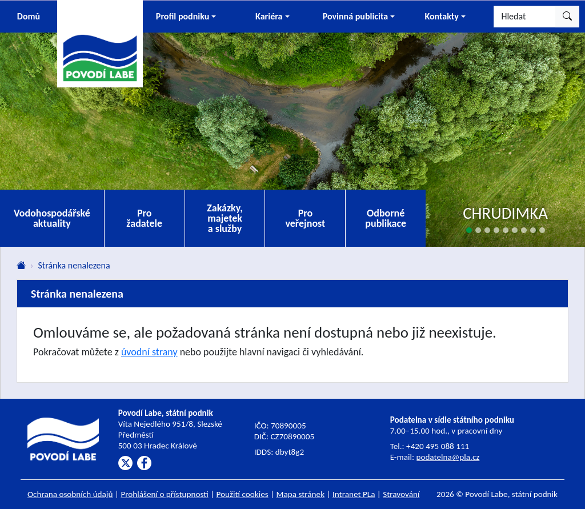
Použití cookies (243, 494)
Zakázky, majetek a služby (225, 218)
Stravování (401, 494)
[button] (186, 17)
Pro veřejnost (305, 218)
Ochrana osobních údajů (70, 494)
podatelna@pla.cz (447, 457)
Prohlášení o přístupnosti (164, 494)
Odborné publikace (385, 218)
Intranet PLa (353, 494)
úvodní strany (149, 352)
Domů (28, 16)
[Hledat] (525, 16)
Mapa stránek (301, 494)
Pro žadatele (144, 218)
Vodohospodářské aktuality (52, 218)
